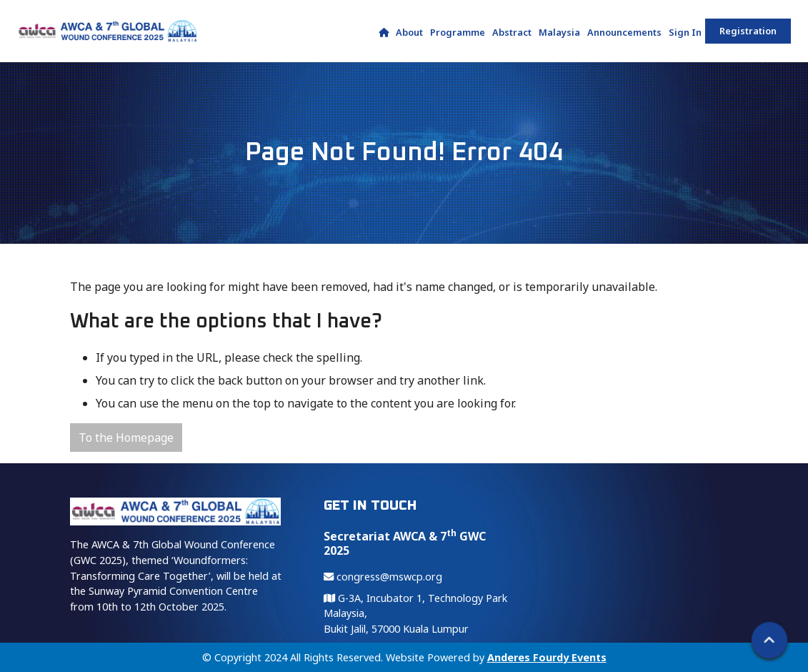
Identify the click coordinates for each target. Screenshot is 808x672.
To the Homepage (126, 437)
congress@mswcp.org (383, 576)
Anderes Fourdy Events (547, 657)
